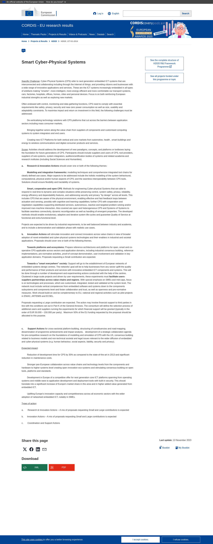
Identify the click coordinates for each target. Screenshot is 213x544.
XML (37, 467)
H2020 (54, 41)
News (92, 34)
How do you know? (56, 2)
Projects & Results (58, 34)
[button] (113, 13)
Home (26, 34)
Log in (98, 13)
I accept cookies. (140, 539)
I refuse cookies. (181, 539)
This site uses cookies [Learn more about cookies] (32, 539)
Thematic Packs (38, 34)
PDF (64, 467)
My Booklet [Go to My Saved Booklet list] (182, 447)
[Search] (185, 14)
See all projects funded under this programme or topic (164, 78)
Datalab (100, 34)
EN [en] (23, 50)
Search (110, 34)
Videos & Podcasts (78, 34)
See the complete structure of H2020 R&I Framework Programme (164, 63)
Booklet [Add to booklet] (165, 447)
